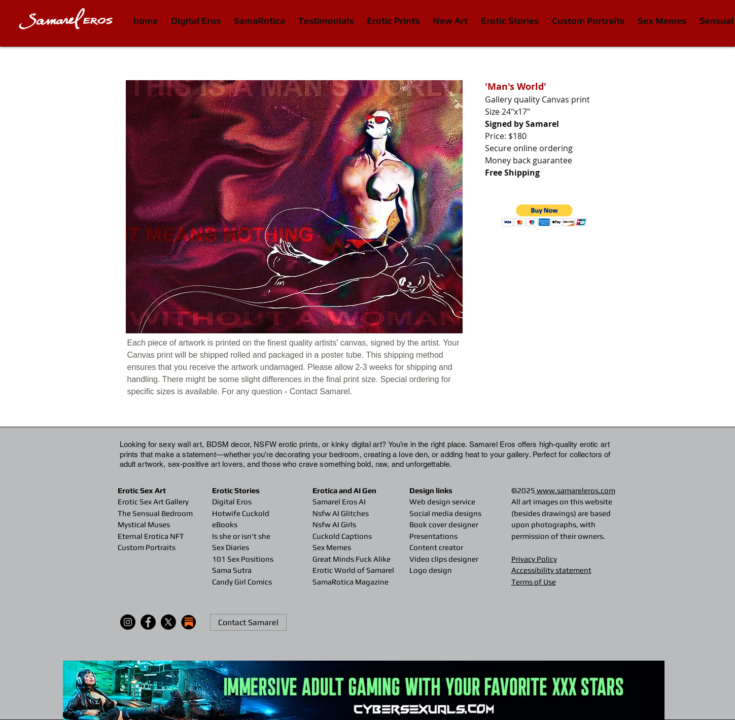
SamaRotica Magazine (350, 581)
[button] (544, 215)
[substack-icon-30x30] (188, 622)
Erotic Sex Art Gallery (153, 501)
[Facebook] (148, 622)
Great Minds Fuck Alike (351, 559)
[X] (168, 622)
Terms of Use (533, 581)
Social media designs (445, 513)
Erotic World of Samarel (353, 570)
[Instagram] (127, 622)
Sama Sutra (232, 570)
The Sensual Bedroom (155, 513)
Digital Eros (232, 501)
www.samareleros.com (575, 490)
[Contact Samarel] (248, 622)
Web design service (442, 501)
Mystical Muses (144, 524)
